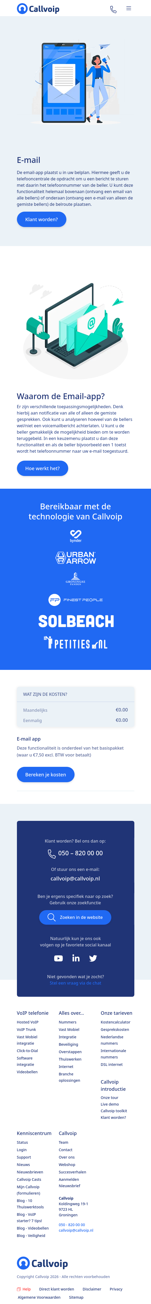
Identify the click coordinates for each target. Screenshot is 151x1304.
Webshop (67, 1164)
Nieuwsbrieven (30, 1171)
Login (22, 1149)
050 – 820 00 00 (75, 853)
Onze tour (109, 1097)
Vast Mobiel (69, 1029)
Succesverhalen (72, 1171)
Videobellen (27, 1071)
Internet (66, 1066)
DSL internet (112, 1064)
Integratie (67, 1036)
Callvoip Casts (29, 1179)
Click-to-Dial (27, 1050)
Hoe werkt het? (42, 468)
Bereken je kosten (45, 774)
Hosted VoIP (28, 1022)
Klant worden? (41, 219)
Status (22, 1142)
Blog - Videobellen (33, 1228)
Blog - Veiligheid (31, 1235)
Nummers (67, 1022)
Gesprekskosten (115, 1029)
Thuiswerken (70, 1059)
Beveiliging (68, 1044)
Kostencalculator (115, 1022)
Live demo (110, 1104)
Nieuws (23, 1164)
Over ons (67, 1157)
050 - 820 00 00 (72, 1224)
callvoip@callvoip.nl (75, 878)
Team (63, 1142)
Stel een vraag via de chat (75, 983)
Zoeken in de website (75, 917)
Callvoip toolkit (114, 1110)
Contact (65, 1149)
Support (24, 1157)
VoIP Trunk (26, 1029)
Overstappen (70, 1051)
